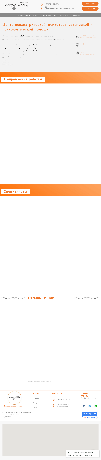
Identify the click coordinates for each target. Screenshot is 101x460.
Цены (56, 15)
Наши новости (65, 15)
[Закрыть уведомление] (98, 451)
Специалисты (46, 15)
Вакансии (76, 15)
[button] (90, 4)
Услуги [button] (35, 15)
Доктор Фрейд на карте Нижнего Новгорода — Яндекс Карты (39, 381)
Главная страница (23, 15)
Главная (36, 398)
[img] (16, 6)
